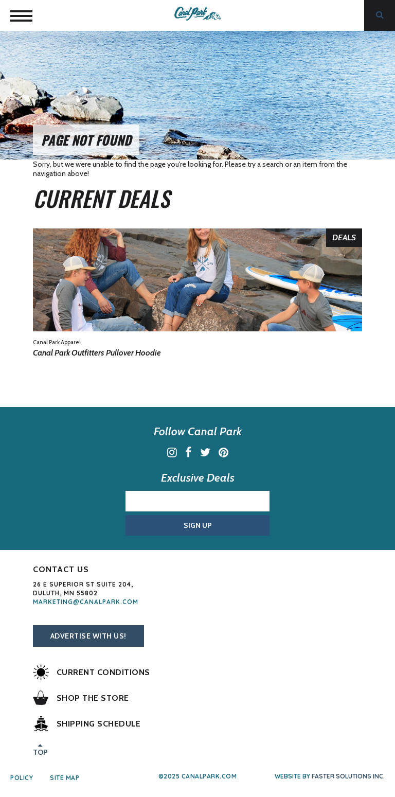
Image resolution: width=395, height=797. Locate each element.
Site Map (64, 778)
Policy (21, 778)
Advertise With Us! (88, 636)
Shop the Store (81, 698)
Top (40, 748)
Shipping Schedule (87, 724)
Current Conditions (91, 672)
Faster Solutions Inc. (348, 776)
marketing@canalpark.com (85, 602)
